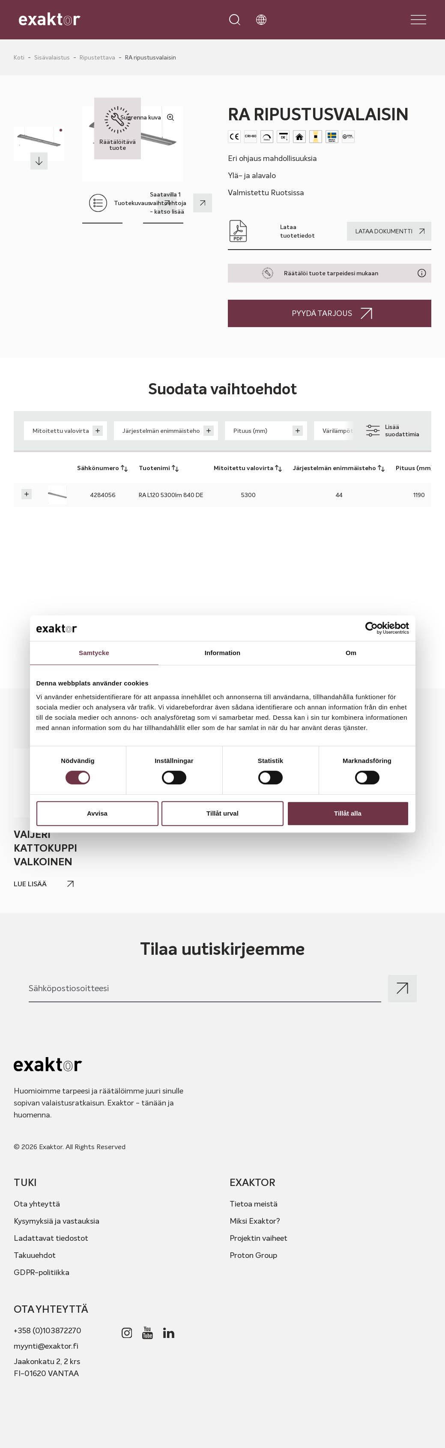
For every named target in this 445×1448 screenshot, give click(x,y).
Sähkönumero (102, 468)
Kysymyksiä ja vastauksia (56, 1221)
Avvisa (97, 813)
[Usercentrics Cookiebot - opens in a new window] (371, 628)
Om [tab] (351, 652)
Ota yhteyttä (37, 1204)
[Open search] (235, 20)
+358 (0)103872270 (47, 1330)
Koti (19, 57)
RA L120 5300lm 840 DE (171, 495)
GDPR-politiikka (41, 1272)
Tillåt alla (347, 813)
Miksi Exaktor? (255, 1221)
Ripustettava (97, 57)
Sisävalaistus (52, 57)
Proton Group (253, 1255)
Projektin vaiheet (258, 1238)
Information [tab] (223, 652)
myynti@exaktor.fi (46, 1346)
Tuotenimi (159, 468)
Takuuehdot (35, 1255)
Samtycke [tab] (94, 652)
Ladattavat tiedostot (51, 1238)
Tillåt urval (222, 813)
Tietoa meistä (254, 1204)
